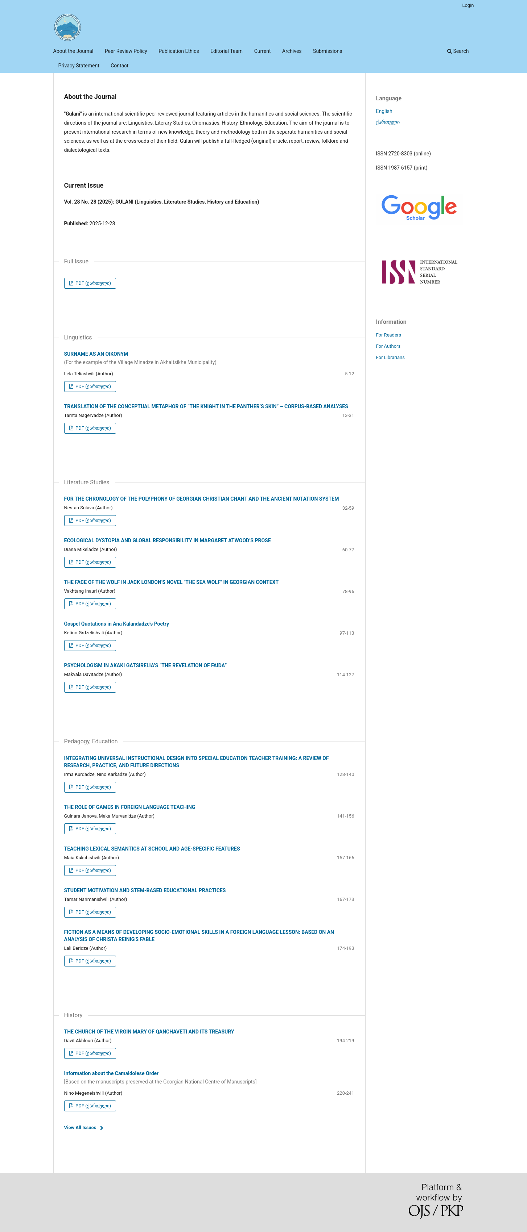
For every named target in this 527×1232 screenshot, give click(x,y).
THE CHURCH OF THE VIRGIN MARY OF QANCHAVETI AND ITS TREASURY (149, 1032)
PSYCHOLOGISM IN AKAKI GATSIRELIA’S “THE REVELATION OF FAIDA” (145, 665)
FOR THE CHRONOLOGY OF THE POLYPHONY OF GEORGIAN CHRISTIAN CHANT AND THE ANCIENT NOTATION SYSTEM (201, 499)
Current (262, 51)
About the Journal (73, 51)
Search (458, 51)
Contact (119, 65)
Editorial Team (226, 51)
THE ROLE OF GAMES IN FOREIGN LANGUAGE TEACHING (129, 807)
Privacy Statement (78, 65)
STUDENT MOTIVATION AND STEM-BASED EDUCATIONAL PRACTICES (145, 890)
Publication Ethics (178, 51)
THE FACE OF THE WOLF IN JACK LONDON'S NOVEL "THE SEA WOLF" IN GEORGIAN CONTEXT (171, 582)
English (384, 111)
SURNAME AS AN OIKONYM (209, 358)
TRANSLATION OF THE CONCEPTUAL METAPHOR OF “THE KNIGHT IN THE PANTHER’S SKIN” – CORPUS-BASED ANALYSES (206, 406)
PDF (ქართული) (92, 283)
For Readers (389, 335)
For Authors (388, 346)
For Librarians (390, 357)
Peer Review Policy (126, 51)
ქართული (388, 122)
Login (468, 5)
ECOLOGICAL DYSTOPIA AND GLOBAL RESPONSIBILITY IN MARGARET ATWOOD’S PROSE (167, 540)
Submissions (327, 51)
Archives (292, 51)
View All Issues (80, 1127)
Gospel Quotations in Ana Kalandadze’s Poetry (116, 624)
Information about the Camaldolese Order (209, 1078)
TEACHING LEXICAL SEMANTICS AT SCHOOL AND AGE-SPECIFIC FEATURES (152, 849)
